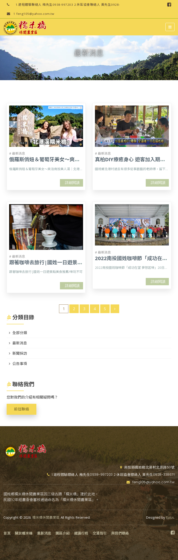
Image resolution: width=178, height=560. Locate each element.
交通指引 (100, 533)
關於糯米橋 (24, 533)
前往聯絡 (21, 409)
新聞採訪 (19, 353)
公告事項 (19, 363)
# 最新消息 (17, 153)
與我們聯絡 (120, 533)
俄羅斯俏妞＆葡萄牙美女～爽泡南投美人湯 (57, 159)
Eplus (170, 517)
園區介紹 (63, 533)
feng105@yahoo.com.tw (28, 13)
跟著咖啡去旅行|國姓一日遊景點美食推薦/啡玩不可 (67, 262)
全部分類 (19, 332)
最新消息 (19, 343)
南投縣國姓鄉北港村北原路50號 (147, 467)
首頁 (7, 533)
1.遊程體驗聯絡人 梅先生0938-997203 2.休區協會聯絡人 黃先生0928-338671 (61, 4)
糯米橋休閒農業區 (46, 517)
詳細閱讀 (72, 182)
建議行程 (81, 533)
